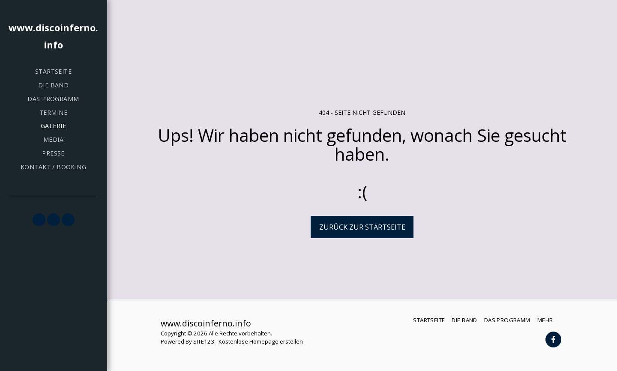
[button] (39, 219)
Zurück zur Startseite (362, 227)
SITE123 (203, 341)
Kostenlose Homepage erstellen (261, 341)
